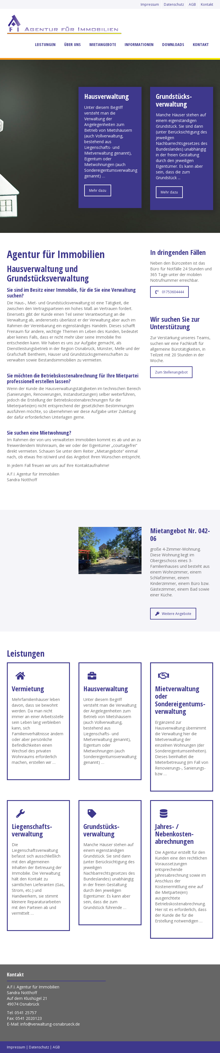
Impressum (150, 4)
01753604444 (169, 291)
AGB (192, 4)
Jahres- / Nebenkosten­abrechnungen (174, 834)
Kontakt (207, 4)
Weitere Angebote (173, 613)
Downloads (173, 44)
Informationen (139, 44)
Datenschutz (174, 4)
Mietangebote (102, 44)
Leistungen (45, 44)
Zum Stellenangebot (171, 372)
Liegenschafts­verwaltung (32, 830)
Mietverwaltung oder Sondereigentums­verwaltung (180, 700)
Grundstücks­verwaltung (101, 830)
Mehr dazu (97, 190)
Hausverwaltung (105, 688)
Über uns (72, 44)
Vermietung (28, 688)
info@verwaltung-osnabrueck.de (50, 1024)
